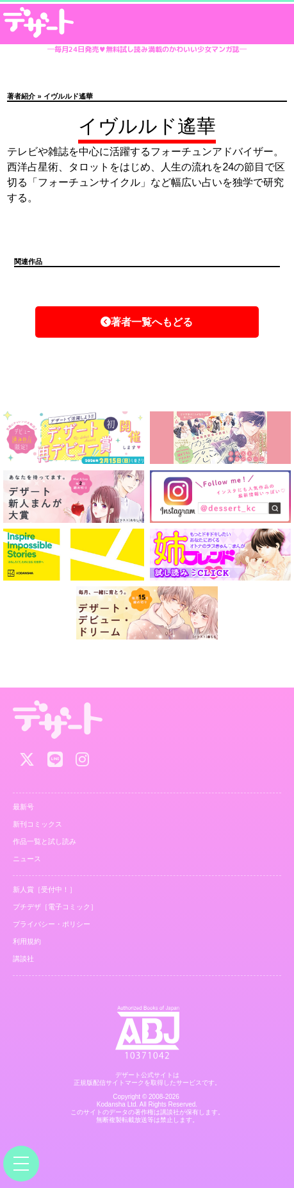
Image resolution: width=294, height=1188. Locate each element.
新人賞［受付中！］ (44, 889)
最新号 (23, 807)
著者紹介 (21, 96)
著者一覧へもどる (147, 322)
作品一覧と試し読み (44, 841)
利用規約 (27, 941)
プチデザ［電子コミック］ (55, 907)
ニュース (27, 858)
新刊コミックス (37, 824)
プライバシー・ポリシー (51, 924)
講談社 (23, 958)
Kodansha (111, 1104)
